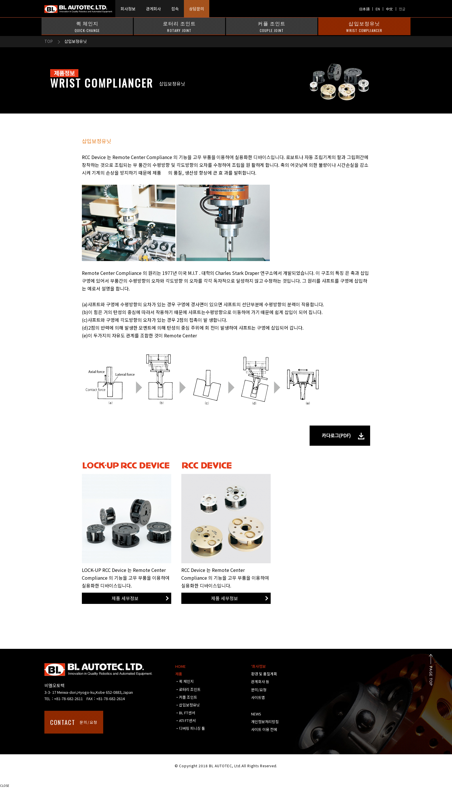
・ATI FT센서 (185, 720)
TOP (48, 41)
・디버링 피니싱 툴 (190, 728)
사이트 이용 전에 (264, 729)
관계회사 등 (260, 681)
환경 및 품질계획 (264, 673)
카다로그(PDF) (336, 435)
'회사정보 (258, 666)
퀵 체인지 (87, 26)
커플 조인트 (271, 26)
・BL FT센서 (185, 712)
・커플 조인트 (186, 697)
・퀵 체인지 (184, 681)
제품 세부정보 (125, 598)
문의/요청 (73, 722)
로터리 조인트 (179, 26)
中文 (389, 9)
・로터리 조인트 (188, 689)
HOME (180, 666)
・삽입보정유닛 (187, 705)
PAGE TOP (437, 676)
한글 (402, 9)
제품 (178, 673)
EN (378, 9)
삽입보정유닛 (364, 26)
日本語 (364, 9)
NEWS (256, 714)
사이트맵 (258, 697)
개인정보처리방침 (265, 721)
